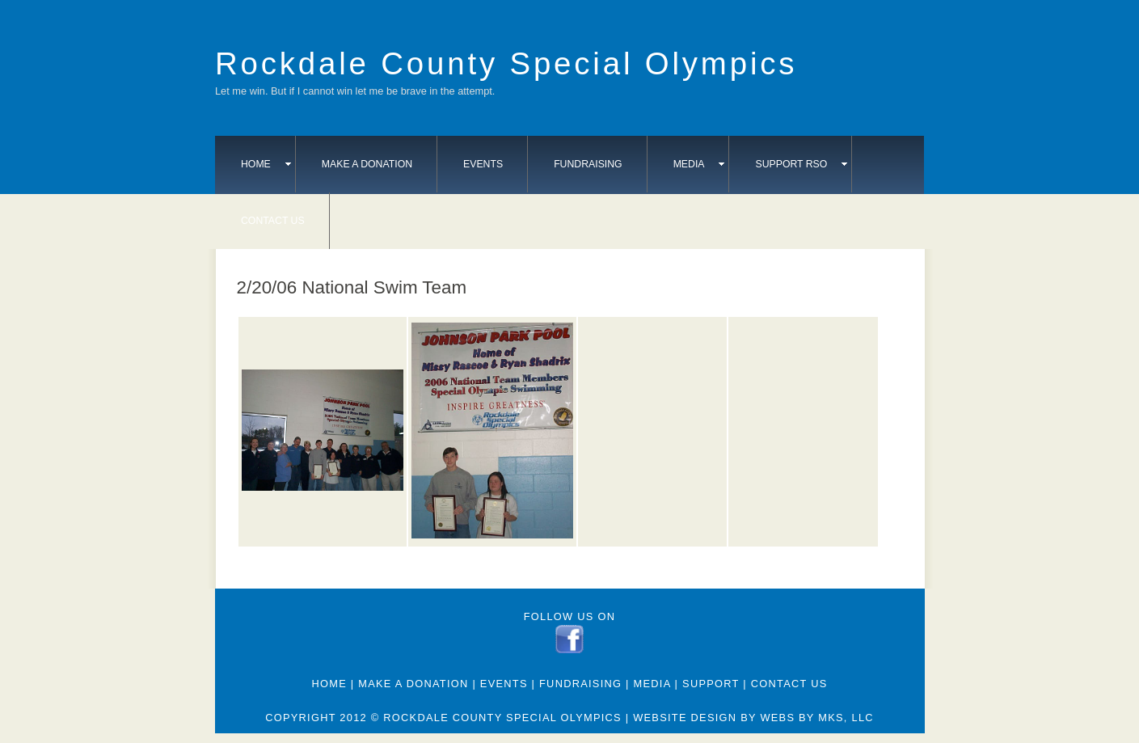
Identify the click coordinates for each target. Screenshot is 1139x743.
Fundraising (588, 164)
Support (710, 684)
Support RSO (801, 164)
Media (699, 164)
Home (266, 164)
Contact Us (273, 220)
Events (483, 164)
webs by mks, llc (816, 717)
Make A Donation (367, 164)
